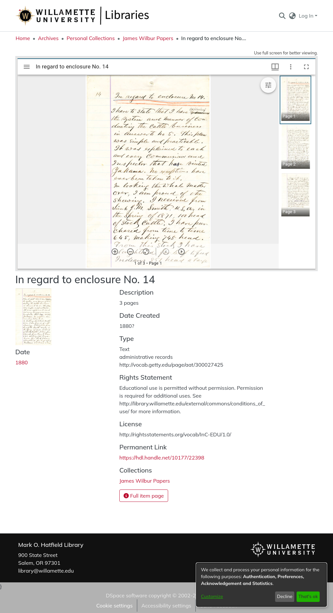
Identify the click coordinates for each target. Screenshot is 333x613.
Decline (285, 596)
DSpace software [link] (126, 595)
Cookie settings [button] (114, 605)
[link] (144, 480)
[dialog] (261, 584)
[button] (282, 16)
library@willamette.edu (46, 570)
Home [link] (23, 38)
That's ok (308, 596)
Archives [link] (48, 38)
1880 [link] (21, 362)
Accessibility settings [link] (166, 605)
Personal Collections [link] (91, 38)
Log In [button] (307, 15)
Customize (212, 596)
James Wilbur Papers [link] (148, 38)
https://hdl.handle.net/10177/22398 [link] (161, 457)
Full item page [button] (144, 495)
